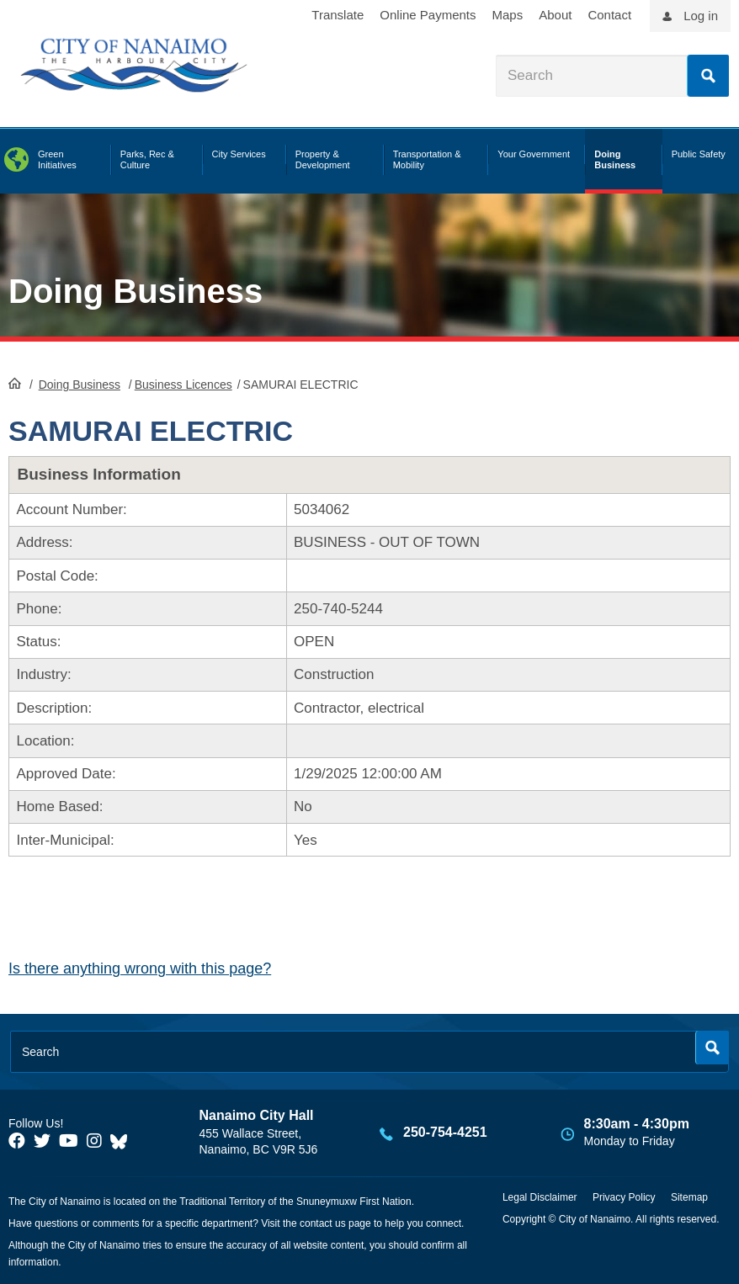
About (555, 15)
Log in (700, 15)
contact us (323, 1223)
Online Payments (428, 15)
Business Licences (183, 384)
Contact (609, 15)
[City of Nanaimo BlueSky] (123, 1141)
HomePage (14, 383)
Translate (337, 15)
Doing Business (135, 291)
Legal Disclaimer (539, 1197)
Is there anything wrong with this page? (139, 968)
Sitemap (689, 1197)
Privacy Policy (624, 1197)
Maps (508, 15)
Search (708, 76)
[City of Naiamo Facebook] (16, 1141)
